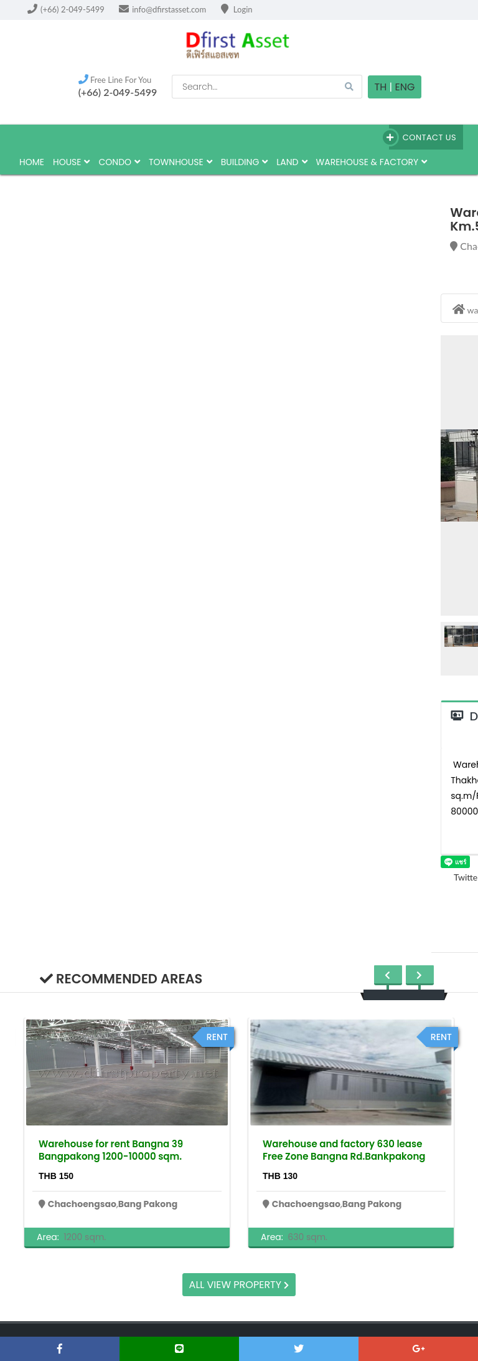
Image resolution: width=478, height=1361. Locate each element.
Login (237, 9)
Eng (405, 87)
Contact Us (422, 137)
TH (381, 87)
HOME (31, 162)
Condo (119, 162)
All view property (239, 1284)
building (244, 162)
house (71, 162)
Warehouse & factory (372, 162)
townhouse (180, 162)
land (291, 162)
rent (217, 1037)
